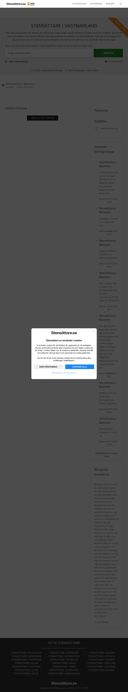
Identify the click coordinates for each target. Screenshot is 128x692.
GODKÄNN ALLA (79, 367)
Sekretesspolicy (57, 373)
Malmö (110, 3)
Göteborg (96, 3)
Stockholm (79, 3)
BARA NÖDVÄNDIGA (48, 367)
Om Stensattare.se (70, 373)
